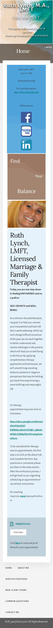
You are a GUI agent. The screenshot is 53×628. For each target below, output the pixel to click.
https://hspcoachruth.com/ (26, 92)
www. (23, 496)
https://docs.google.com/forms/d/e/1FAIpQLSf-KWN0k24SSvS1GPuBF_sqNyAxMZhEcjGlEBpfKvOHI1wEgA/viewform (26, 430)
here (17, 543)
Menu (49, 47)
